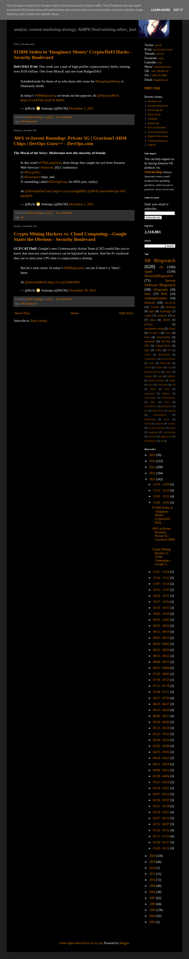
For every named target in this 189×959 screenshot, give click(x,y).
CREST (152, 145)
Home (74, 313)
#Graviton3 (32, 177)
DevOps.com (154, 101)
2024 (152, 461)
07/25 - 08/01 (161, 674)
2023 (152, 467)
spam (148, 271)
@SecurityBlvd (107, 95)
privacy (148, 324)
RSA (164, 294)
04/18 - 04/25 (161, 758)
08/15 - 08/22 (161, 656)
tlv (22, 217)
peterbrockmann (156, 380)
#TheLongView (50, 162)
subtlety (152, 436)
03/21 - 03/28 (161, 782)
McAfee (165, 341)
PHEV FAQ (152, 88)
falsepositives (163, 345)
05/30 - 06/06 (161, 722)
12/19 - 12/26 (161, 484)
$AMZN (26, 196)
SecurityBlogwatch (158, 276)
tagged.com (166, 436)
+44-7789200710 (159, 71)
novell (147, 423)
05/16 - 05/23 (161, 734)
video (158, 350)
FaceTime (162, 384)
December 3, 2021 (81, 108)
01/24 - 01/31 (161, 830)
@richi (158, 45)
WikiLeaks (165, 363)
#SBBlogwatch (45, 95)
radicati (159, 423)
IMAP (153, 389)
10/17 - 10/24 (161, 601)
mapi (159, 376)
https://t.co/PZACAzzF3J (38, 100)
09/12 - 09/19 (161, 631)
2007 (152, 898)
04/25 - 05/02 (161, 752)
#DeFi (60, 100)
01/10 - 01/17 (161, 842)
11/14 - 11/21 (161, 577)
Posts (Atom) (39, 320)
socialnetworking (154, 328)
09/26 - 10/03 (161, 619)
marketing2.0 (159, 414)
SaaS (151, 363)
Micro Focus (154, 114)
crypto (148, 315)
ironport (148, 376)
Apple (172, 380)
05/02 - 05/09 (161, 746)
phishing (170, 307)
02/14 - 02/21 (161, 812)
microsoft (170, 302)
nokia (153, 319)
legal (151, 311)
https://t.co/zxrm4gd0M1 (69, 191)
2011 (152, 874)
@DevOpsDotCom (38, 191)
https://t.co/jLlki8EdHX (64, 282)
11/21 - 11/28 (161, 571)
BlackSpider (164, 354)
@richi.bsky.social (162, 49)
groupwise (166, 406)
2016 (152, 868)
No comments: (64, 117)
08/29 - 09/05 (161, 644)
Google (155, 307)
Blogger (124, 943)
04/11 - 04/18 (161, 764)
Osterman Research (158, 140)
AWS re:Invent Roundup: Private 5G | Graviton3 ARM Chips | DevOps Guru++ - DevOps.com (70, 140)
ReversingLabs (155, 110)
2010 (152, 880)
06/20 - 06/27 (161, 704)
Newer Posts (22, 313)
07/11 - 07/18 (161, 686)
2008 (152, 892)
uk (174, 315)
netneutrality (163, 337)
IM (173, 384)
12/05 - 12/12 (161, 496)
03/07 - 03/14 (161, 794)
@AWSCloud (96, 191)
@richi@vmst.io (163, 66)
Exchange (165, 311)
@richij (160, 53)
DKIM (166, 319)
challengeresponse (155, 298)
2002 (152, 922)
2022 (152, 473)
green (168, 371)
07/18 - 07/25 (161, 680)
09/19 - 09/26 (161, 625)
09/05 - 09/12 (161, 638)
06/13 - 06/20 (161, 710)
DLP (150, 384)
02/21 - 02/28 (161, 806)
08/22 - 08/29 (161, 650)
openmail (149, 341)
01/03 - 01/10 (161, 848)
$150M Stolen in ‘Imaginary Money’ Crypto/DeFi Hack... (162, 515)
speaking (153, 432)
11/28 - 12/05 (161, 502)
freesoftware (150, 406)
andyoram (149, 393)
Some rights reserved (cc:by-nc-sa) (80, 943)
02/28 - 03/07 (161, 800)
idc (146, 410)
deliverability (168, 397)
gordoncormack (152, 371)
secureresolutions (156, 427)
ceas (169, 367)
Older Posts (126, 313)
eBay (152, 402)
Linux (167, 389)
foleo (166, 402)
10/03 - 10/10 (161, 613)
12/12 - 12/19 (161, 490)
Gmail (171, 328)
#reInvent (47, 167)
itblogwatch (160, 289)
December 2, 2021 (81, 204)
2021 (152, 479)
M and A (154, 332)
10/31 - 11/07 (161, 589)
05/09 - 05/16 (161, 740)
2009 (152, 886)
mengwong (149, 419)
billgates (166, 393)
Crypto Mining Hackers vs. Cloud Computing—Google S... (162, 557)
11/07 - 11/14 (161, 583)
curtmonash (150, 397)
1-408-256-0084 (158, 75)
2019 (152, 862)
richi (159, 62)
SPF (146, 345)
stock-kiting (169, 432)
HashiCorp (153, 123)
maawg (171, 410)
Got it (178, 10)
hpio (146, 350)
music (167, 419)
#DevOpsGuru (58, 182)
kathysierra (157, 410)
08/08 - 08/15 (161, 662)
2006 (152, 904)
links (147, 294)
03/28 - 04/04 (161, 776)
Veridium (152, 118)
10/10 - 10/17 (161, 607)
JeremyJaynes (168, 358)
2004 (152, 916)
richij (160, 58)
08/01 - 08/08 (161, 668)
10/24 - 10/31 (161, 595)
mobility (171, 376)
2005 (152, 910)
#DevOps (113, 191)
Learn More (160, 10)
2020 (152, 856)
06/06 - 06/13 (161, 716)
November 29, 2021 (82, 290)
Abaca (147, 354)
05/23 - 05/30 (161, 728)
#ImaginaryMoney (108, 81)
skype (172, 427)
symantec (162, 315)
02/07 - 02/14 (161, 818)
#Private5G (32, 172)
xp (162, 440)
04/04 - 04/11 (161, 770)
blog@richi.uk (161, 79)
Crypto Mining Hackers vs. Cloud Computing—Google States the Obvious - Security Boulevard (70, 236)
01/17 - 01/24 (161, 836)
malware (149, 302)
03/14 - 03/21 (161, 788)
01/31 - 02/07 (161, 824)
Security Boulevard (158, 105)
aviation (159, 367)
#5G (123, 191)
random (171, 423)
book (157, 127)
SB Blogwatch (29, 121)
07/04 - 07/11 (161, 692)
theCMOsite (150, 440)
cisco (168, 332)
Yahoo (147, 367)
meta (147, 337)
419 (169, 350)
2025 (152, 455)
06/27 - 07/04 (161, 698)
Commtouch (150, 358)
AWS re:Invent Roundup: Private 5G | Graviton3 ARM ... (163, 536)
